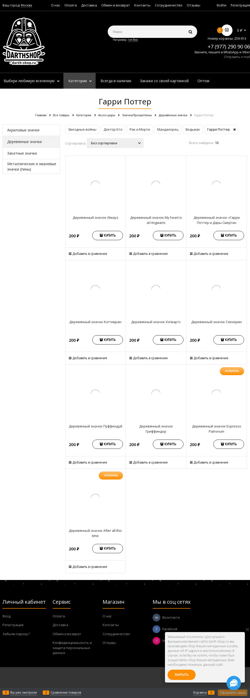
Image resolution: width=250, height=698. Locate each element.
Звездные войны (82, 129)
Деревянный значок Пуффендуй (95, 426)
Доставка (89, 5)
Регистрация (240, 5)
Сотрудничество (168, 5)
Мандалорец (167, 129)
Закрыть (181, 674)
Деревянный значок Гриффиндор (156, 429)
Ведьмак (193, 129)
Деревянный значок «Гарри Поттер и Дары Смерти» (217, 220)
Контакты (142, 5)
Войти (221, 5)
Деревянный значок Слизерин (216, 321)
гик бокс (133, 39)
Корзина (200, 692)
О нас (55, 5)
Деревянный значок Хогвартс (156, 321)
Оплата (70, 5)
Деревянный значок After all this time (95, 533)
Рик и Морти (140, 129)
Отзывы (193, 5)
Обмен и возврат (115, 5)
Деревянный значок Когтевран (95, 321)
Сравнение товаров (66, 692)
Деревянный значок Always (95, 217)
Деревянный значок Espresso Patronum (216, 429)
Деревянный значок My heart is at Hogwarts (156, 220)
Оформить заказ (232, 693)
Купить (110, 235)
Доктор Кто (113, 129)
